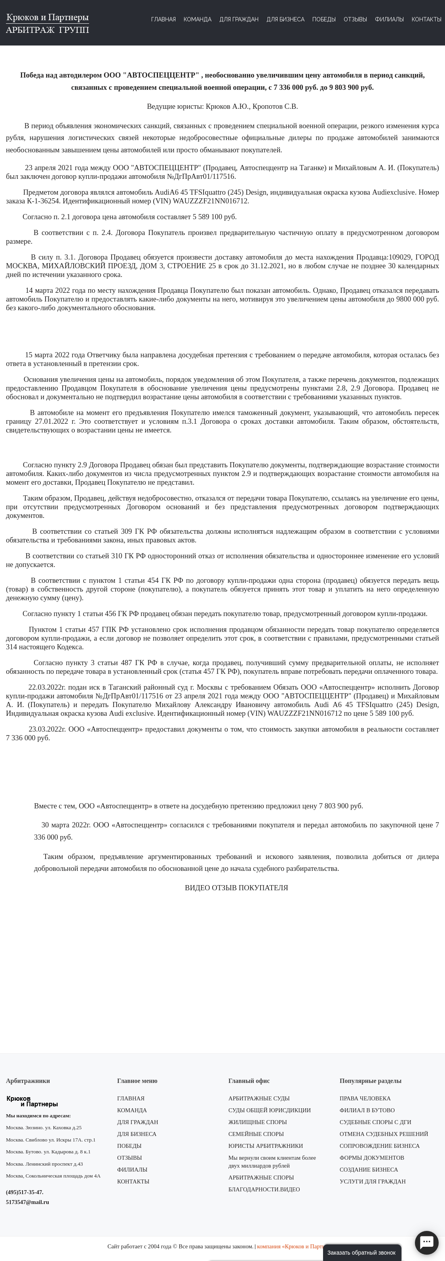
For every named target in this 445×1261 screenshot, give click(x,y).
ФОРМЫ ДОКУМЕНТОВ (372, 1158)
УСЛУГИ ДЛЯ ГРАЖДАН (373, 1181)
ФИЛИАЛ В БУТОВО (367, 1110)
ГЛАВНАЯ (131, 1098)
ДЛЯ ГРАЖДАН (137, 1122)
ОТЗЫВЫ (129, 1158)
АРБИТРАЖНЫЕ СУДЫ (259, 1098)
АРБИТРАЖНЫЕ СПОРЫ (261, 1177)
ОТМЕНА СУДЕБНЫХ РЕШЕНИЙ (384, 1134)
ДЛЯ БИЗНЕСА (137, 1134)
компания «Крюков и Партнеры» (297, 1246)
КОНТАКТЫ (133, 1181)
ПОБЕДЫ (129, 1146)
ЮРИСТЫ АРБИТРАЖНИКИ (265, 1146)
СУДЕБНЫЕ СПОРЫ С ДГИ (375, 1122)
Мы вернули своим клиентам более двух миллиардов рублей (272, 1162)
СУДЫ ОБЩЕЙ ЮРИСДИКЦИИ (269, 1110)
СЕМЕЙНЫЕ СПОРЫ (256, 1134)
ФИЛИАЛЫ (132, 1169)
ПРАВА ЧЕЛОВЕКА (365, 1098)
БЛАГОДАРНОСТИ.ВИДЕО (264, 1189)
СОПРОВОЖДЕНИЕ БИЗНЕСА (380, 1146)
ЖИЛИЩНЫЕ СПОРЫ (257, 1122)
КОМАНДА (132, 1110)
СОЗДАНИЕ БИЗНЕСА (369, 1169)
